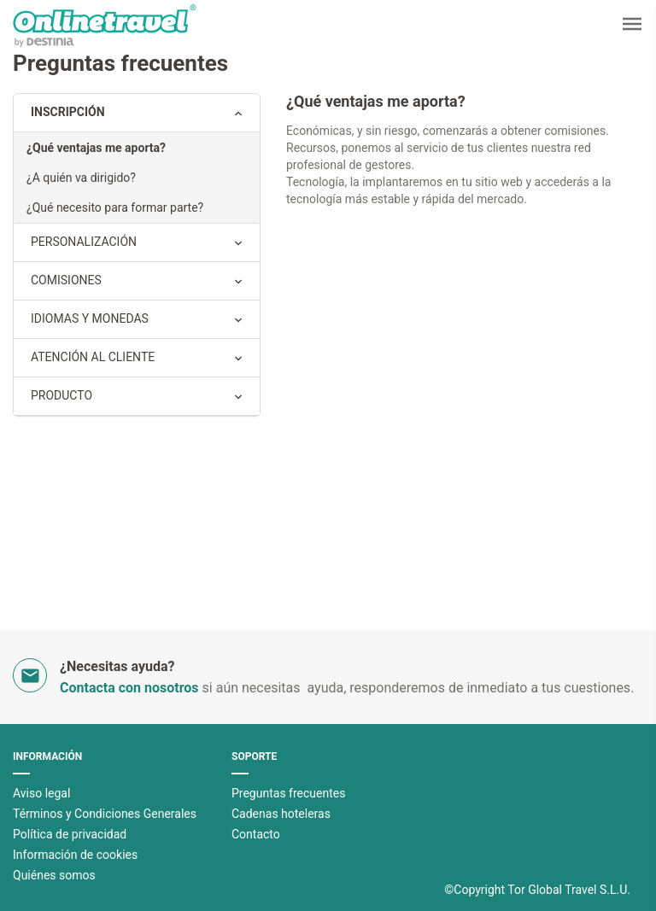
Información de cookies (75, 854)
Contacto (255, 834)
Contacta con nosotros (129, 688)
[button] (632, 26)
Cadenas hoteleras (281, 813)
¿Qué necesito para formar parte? (114, 207)
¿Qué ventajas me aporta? (96, 148)
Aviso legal (41, 793)
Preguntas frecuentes (288, 793)
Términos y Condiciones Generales (104, 813)
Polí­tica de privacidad (69, 834)
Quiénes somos (54, 875)
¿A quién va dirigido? (81, 177)
